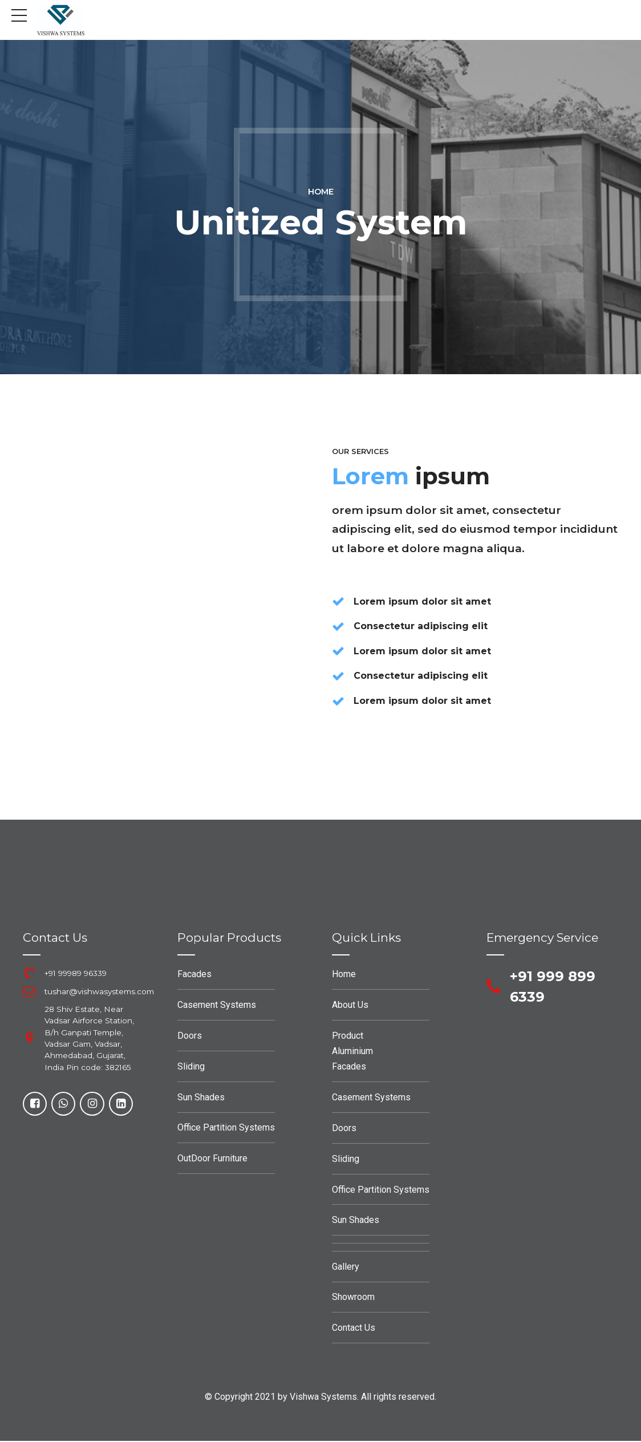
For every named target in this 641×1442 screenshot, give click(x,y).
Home (321, 192)
